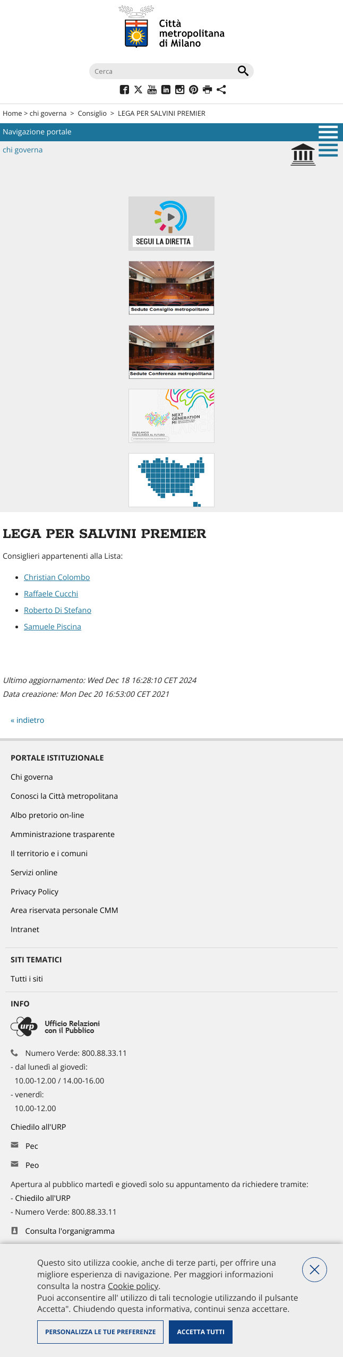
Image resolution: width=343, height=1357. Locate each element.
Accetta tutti (200, 1331)
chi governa (48, 113)
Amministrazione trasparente (63, 835)
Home (12, 113)
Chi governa (32, 777)
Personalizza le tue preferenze (100, 1331)
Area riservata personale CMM (64, 911)
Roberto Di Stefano (57, 610)
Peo (32, 1165)
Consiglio (92, 113)
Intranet (25, 930)
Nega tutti (314, 1269)
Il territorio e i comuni (49, 854)
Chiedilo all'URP (39, 1127)
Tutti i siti (27, 979)
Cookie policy (133, 1286)
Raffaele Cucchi (51, 594)
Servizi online (34, 873)
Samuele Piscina (52, 627)
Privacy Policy (34, 892)
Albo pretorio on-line (47, 815)
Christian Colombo (57, 578)
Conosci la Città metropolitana (64, 796)
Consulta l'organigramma (70, 1231)
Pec (31, 1146)
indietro (30, 720)
